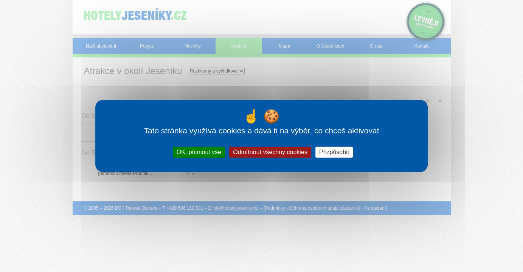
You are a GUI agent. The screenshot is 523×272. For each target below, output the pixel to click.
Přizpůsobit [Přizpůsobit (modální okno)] (334, 152)
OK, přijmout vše (199, 152)
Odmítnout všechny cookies (270, 152)
